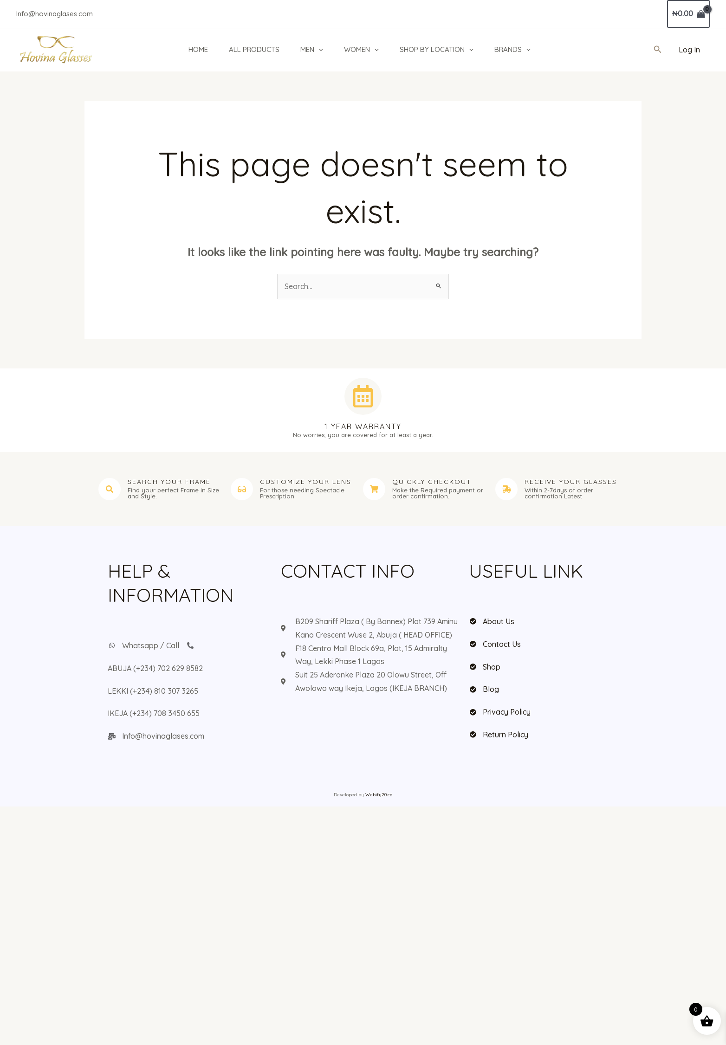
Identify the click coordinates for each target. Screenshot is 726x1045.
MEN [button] (311, 49)
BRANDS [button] (512, 49)
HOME (198, 49)
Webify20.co (378, 795)
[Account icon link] (689, 50)
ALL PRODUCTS (254, 49)
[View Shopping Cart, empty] (688, 14)
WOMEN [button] (361, 49)
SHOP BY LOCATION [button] (436, 49)
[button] (318, 49)
